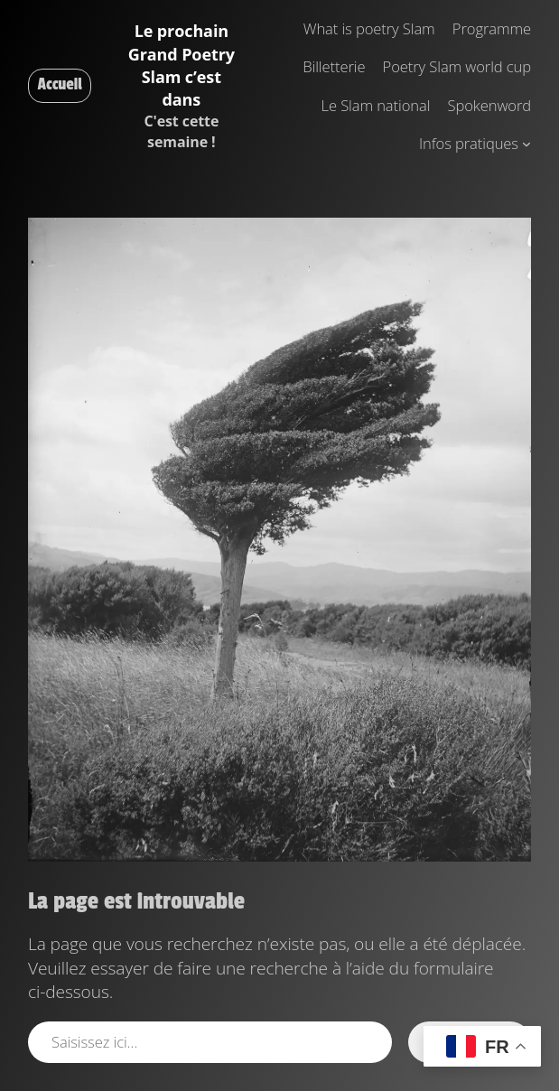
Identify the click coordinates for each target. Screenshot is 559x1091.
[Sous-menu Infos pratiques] (526, 143)
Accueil (60, 84)
